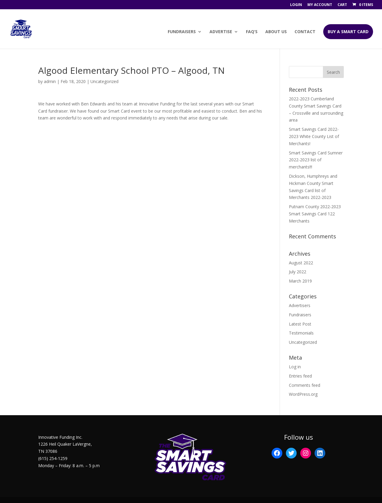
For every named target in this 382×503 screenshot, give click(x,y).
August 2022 (301, 263)
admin (50, 81)
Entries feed (300, 376)
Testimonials (301, 333)
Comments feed (304, 385)
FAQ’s (252, 32)
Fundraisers (182, 32)
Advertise (221, 32)
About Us (276, 32)
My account (319, 5)
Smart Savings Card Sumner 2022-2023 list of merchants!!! (316, 160)
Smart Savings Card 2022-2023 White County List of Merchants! (314, 136)
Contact (305, 32)
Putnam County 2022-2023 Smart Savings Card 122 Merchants (315, 214)
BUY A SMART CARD (348, 31)
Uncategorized (303, 342)
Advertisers (299, 305)
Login (296, 5)
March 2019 (300, 281)
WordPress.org (303, 394)
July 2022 (297, 271)
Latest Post (300, 324)
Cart (342, 5)
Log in (295, 366)
